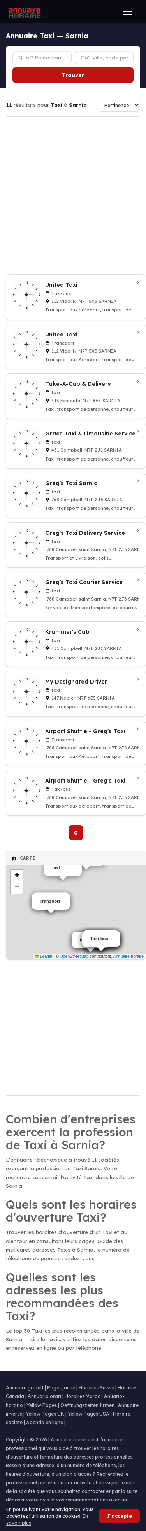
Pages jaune (61, 1388)
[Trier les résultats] (119, 105)
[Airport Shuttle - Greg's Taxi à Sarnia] (76, 743)
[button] (17, 876)
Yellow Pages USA (88, 1414)
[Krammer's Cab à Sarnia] (76, 644)
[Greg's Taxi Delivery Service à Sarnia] (76, 545)
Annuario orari (44, 1396)
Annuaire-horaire (128, 956)
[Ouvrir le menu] (127, 11)
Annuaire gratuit (25, 1388)
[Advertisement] (73, 195)
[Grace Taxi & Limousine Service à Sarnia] (76, 446)
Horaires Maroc (82, 1396)
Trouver (73, 75)
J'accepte (119, 1516)
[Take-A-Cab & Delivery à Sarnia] (76, 396)
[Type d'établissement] (42, 57)
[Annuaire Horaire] (23, 12)
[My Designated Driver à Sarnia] (76, 694)
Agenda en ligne (44, 1422)
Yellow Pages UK (45, 1414)
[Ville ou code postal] (104, 57)
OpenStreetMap (74, 956)
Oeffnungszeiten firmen (87, 1405)
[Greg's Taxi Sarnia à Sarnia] (76, 495)
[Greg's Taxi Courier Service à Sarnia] (76, 594)
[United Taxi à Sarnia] (76, 297)
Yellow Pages (41, 1405)
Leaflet (43, 956)
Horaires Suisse (96, 1388)
